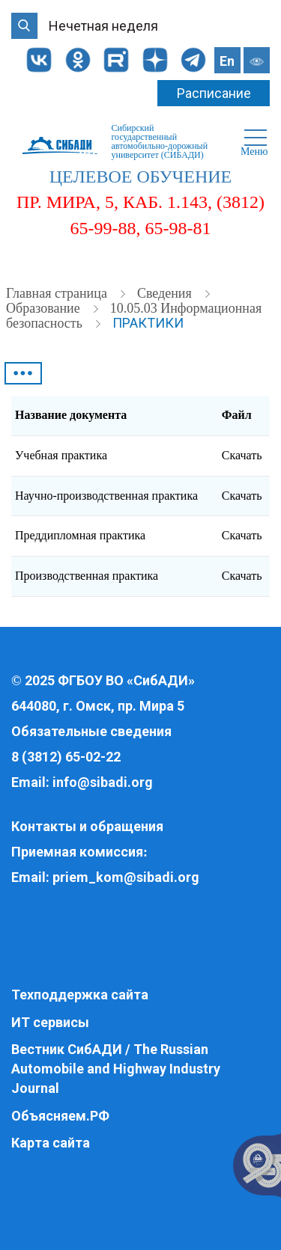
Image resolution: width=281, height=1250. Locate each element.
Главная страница (58, 293)
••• (23, 373)
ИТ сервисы (50, 1022)
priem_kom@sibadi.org (125, 877)
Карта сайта (50, 1143)
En (227, 61)
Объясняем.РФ (60, 1116)
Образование (44, 308)
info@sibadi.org (102, 782)
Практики (148, 323)
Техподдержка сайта (79, 994)
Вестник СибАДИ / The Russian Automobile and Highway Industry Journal (115, 1068)
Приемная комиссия (77, 852)
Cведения (166, 293)
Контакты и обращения (87, 826)
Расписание (214, 93)
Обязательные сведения (91, 731)
